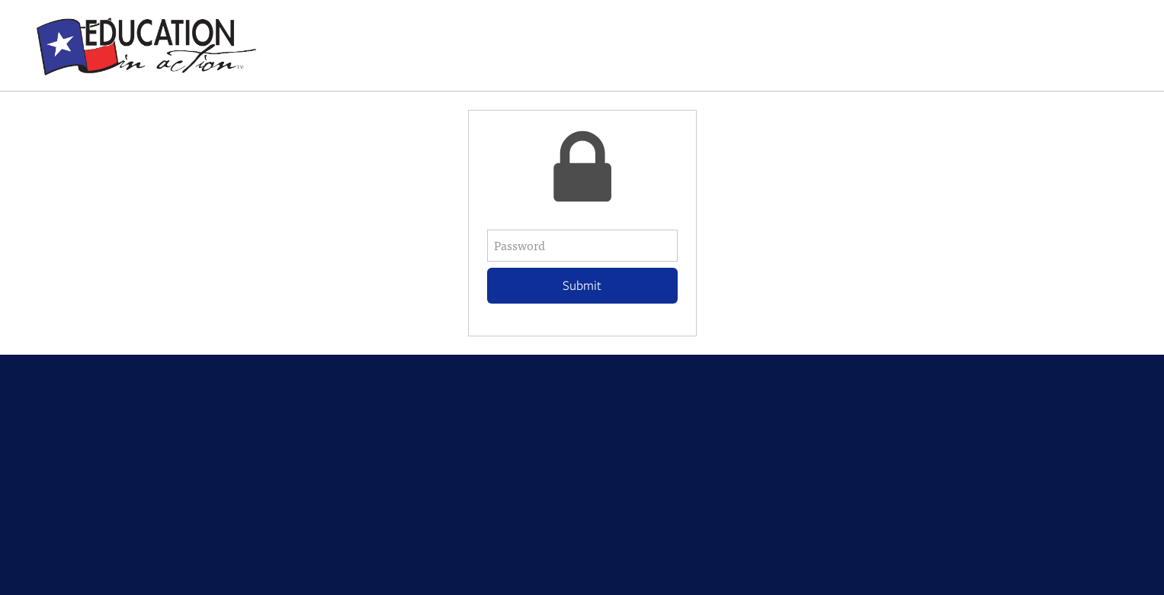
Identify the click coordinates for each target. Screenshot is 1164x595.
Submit (582, 285)
